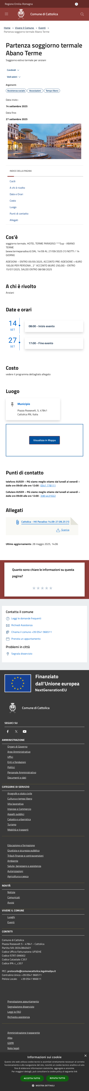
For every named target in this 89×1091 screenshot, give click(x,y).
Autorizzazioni (15, 871)
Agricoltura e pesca (17, 876)
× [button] (85, 1056)
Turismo (11, 824)
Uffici (10, 757)
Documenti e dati (16, 777)
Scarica (62, 530)
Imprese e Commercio (19, 809)
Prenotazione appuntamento (23, 1001)
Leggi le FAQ (14, 1012)
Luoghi (11, 917)
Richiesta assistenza (18, 1017)
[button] (44, 1085)
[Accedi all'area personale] (76, 4)
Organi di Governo (17, 746)
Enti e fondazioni (16, 762)
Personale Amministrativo (21, 772)
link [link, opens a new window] (75, 1071)
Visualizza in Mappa (44, 440)
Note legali (13, 1048)
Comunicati (13, 897)
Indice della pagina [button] (21, 170)
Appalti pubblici (15, 814)
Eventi (42, 28)
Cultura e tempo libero (19, 799)
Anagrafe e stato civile (19, 793)
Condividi (13, 70)
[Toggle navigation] (6, 14)
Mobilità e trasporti (17, 830)
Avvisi (10, 902)
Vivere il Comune (24, 28)
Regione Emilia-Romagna (19, 4)
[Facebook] (8, 731)
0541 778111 (48, 485)
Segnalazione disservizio (20, 1007)
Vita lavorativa (15, 804)
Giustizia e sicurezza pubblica (23, 850)
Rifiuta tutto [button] (57, 1078)
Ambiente (12, 861)
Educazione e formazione (21, 845)
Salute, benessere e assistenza (24, 866)
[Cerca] (82, 14)
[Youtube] (24, 731)
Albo (9, 1038)
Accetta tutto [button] (32, 1078)
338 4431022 (48, 496)
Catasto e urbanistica (19, 819)
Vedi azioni (14, 77)
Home (7, 28)
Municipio (23, 404)
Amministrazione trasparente (23, 1033)
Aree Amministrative (18, 752)
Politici (11, 767)
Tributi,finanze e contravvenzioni (25, 856)
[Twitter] (16, 731)
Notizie (11, 892)
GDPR (10, 1043)
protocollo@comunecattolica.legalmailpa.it (31, 971)
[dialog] (44, 1071)
